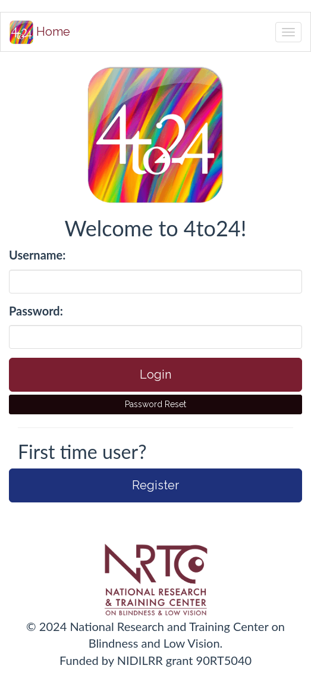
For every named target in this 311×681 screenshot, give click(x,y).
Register (155, 485)
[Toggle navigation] (288, 32)
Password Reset (155, 404)
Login (155, 374)
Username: (37, 255)
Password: (36, 311)
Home (40, 32)
